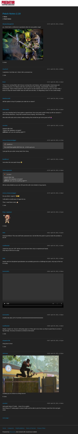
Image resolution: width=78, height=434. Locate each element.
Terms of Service (31, 428)
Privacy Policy (41, 428)
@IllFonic (5, 132)
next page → (6, 418)
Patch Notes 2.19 (12, 13)
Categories (11, 428)
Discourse (12, 432)
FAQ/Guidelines (19, 428)
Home (4, 428)
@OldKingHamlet (30, 147)
